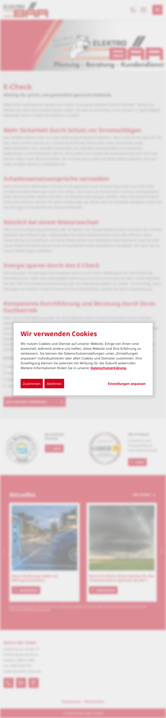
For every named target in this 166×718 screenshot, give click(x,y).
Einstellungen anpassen (127, 383)
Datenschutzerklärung (108, 367)
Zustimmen (32, 383)
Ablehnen (54, 383)
